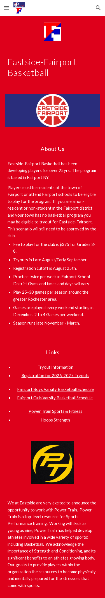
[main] (52, 67)
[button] (6, 7)
